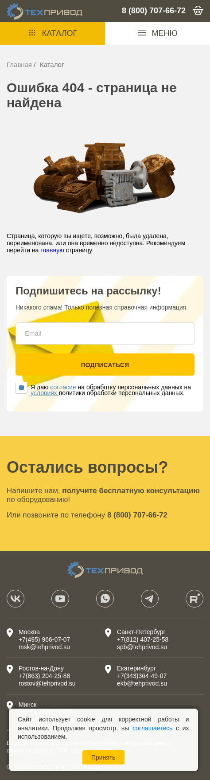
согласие (64, 387)
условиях (45, 392)
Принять (103, 757)
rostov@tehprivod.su (47, 683)
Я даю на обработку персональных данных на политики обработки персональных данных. (103, 390)
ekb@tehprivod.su (142, 683)
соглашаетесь (154, 728)
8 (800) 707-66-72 (154, 10)
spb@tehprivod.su (142, 647)
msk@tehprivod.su (44, 647)
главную (52, 250)
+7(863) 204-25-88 (44, 675)
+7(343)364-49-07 (142, 675)
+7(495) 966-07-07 (44, 639)
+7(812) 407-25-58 (142, 639)
